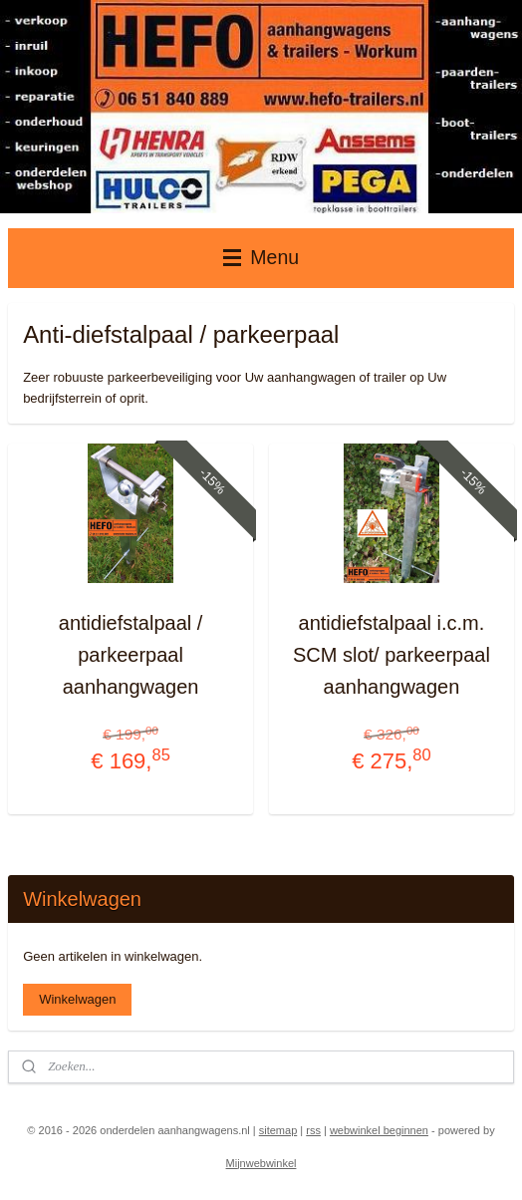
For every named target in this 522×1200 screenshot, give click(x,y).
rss (313, 1130)
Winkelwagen (77, 999)
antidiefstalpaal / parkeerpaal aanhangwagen (131, 656)
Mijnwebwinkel (261, 1163)
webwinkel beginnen (379, 1130)
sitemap (278, 1130)
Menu (261, 257)
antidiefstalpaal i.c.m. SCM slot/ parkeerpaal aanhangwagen (391, 656)
